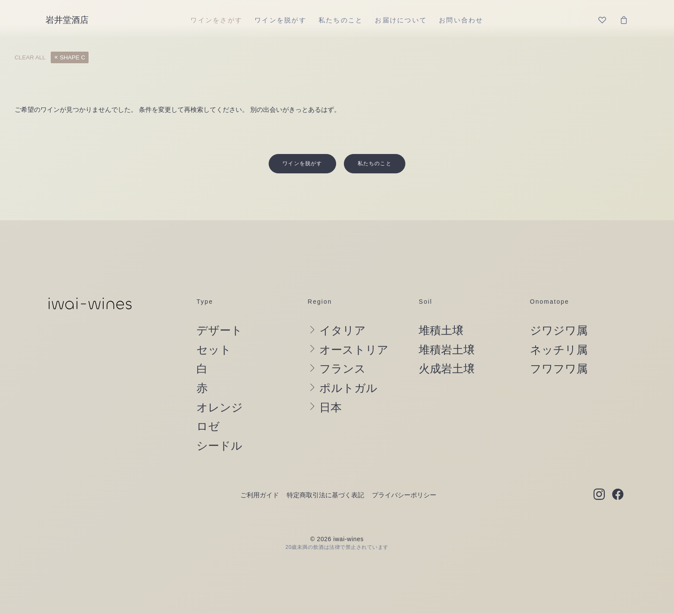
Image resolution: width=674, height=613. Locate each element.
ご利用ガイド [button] (259, 479)
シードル (219, 430)
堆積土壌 (441, 315)
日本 (330, 392)
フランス (342, 354)
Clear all (30, 57)
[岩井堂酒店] (67, 19)
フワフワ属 (559, 354)
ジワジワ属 (559, 315)
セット (213, 334)
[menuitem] (216, 20)
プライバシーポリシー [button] (404, 479)
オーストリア (354, 334)
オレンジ (219, 392)
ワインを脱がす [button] (302, 148)
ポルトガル (348, 373)
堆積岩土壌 (447, 334)
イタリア (342, 315)
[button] (599, 479)
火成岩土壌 (447, 354)
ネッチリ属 (559, 334)
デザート (219, 315)
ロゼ (208, 411)
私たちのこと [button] (375, 148)
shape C (72, 57)
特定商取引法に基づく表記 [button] (325, 479)
